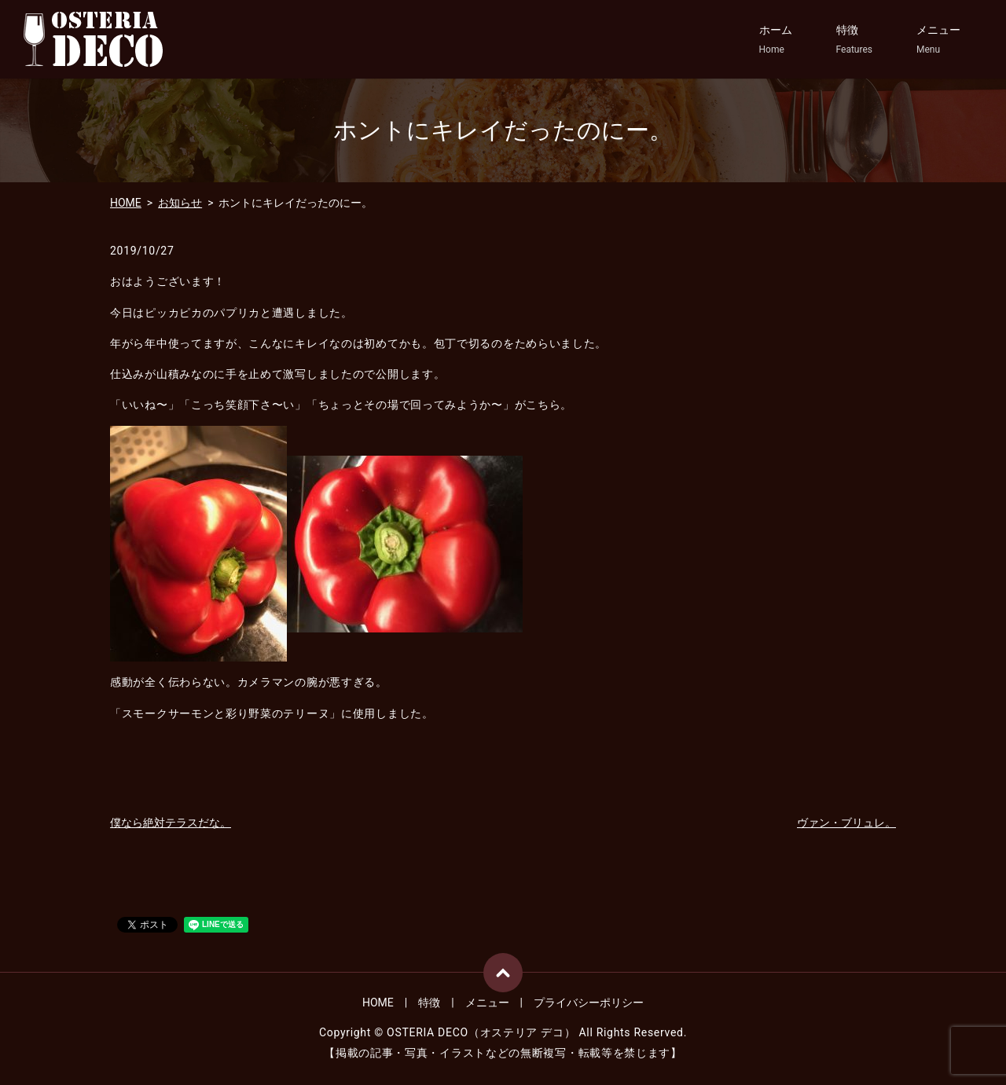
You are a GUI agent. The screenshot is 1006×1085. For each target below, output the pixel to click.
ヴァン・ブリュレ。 (846, 822)
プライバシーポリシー (589, 1002)
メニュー (938, 40)
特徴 (854, 40)
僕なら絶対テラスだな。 (170, 822)
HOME (125, 202)
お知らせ (180, 202)
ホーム (775, 40)
